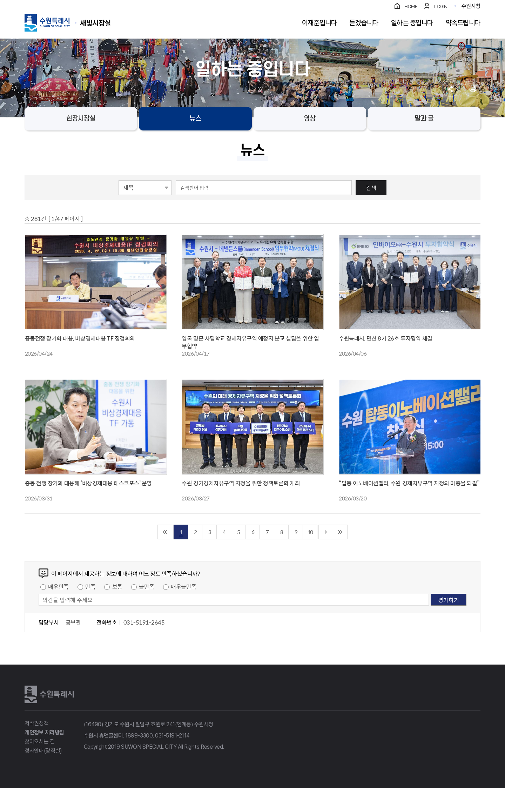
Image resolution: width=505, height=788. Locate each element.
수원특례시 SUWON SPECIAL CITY (95, 23)
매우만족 (58, 586)
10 (310, 532)
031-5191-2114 (172, 735)
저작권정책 (36, 723)
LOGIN (440, 6)
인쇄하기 (472, 88)
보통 (117, 586)
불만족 (146, 586)
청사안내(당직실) (43, 750)
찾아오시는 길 (40, 741)
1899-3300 (139, 735)
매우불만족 (183, 586)
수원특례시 (49, 694)
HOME (410, 6)
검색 (371, 187)
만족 (90, 586)
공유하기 (450, 88)
